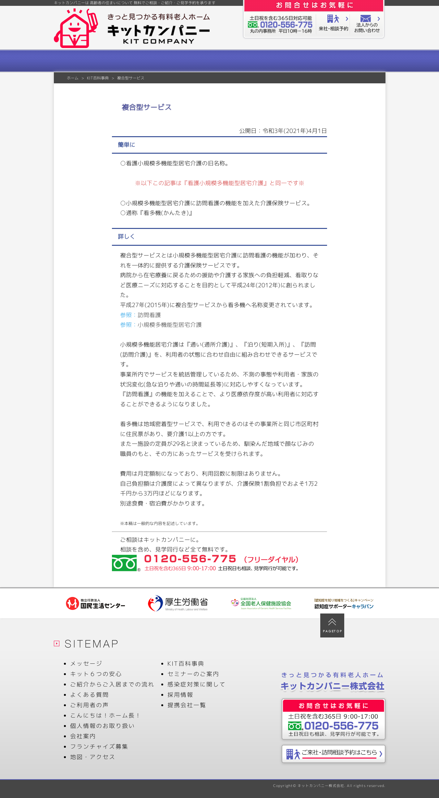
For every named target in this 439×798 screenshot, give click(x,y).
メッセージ (74, 61)
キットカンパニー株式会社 (321, 785)
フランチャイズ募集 (99, 747)
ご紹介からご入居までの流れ (157, 61)
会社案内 (364, 61)
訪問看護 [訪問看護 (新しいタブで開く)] (149, 315)
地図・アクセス (93, 757)
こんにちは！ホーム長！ (105, 715)
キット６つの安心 (116, 61)
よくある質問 (198, 61)
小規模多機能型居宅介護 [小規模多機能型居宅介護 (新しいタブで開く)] (170, 325)
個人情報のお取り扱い (102, 726)
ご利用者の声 (281, 61)
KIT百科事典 (323, 61)
